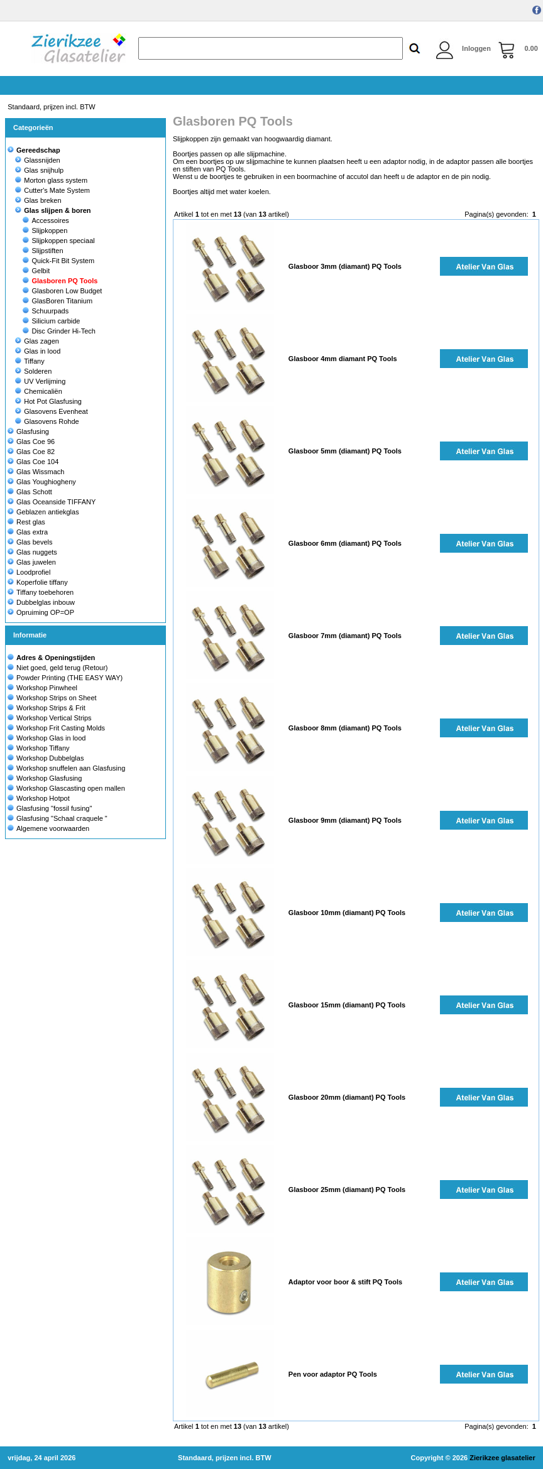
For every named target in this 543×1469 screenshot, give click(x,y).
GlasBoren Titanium (57, 301)
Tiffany (29, 361)
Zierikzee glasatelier (502, 1457)
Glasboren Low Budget (62, 291)
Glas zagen (37, 341)
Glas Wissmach (36, 471)
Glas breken (38, 200)
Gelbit (36, 270)
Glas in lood (37, 351)
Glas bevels (30, 542)
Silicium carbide (51, 321)
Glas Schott (30, 492)
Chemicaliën (38, 391)
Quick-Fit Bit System (58, 260)
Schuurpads (46, 311)
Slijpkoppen (45, 230)
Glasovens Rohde (47, 421)
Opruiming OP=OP (41, 612)
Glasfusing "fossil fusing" (54, 808)
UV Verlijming (40, 381)
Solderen (33, 371)
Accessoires (46, 220)
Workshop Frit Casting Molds (60, 728)
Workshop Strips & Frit (50, 708)
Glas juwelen (32, 562)
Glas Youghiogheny (42, 481)
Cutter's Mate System (52, 190)
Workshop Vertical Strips (54, 718)
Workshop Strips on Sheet (56, 698)
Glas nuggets (32, 552)
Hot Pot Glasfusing (48, 401)
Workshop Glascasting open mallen (70, 788)
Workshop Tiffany (43, 748)
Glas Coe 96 (31, 441)
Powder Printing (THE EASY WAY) (69, 677)
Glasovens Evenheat (51, 411)
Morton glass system (51, 180)
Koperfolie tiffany (38, 582)
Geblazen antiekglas (43, 512)
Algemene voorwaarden (52, 828)
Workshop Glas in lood (50, 738)
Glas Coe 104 (33, 461)
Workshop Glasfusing (49, 778)
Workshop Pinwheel (46, 687)
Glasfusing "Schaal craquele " (61, 818)
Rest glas (26, 522)
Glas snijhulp (39, 170)
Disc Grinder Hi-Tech (59, 331)
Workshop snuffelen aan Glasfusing (70, 768)
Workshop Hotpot (43, 798)
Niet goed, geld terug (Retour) (62, 667)
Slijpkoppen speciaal (58, 240)
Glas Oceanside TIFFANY (52, 502)
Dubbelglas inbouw (41, 602)
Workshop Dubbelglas (50, 758)
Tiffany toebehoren (41, 592)
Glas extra (28, 532)
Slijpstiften (43, 250)
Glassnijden (37, 160)
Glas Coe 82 (31, 451)
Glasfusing (28, 431)
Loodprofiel (29, 572)
